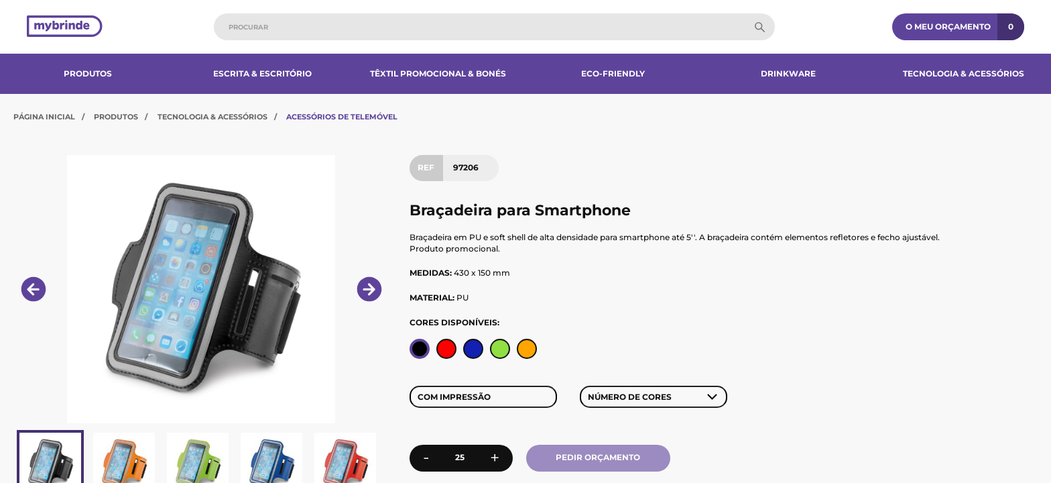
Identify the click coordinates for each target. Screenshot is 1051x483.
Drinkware (788, 73)
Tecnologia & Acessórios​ (963, 73)
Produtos (88, 73)
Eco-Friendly (613, 73)
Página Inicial (44, 116)
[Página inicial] (65, 27)
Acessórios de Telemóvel (341, 116)
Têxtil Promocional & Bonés (438, 73)
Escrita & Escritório (262, 73)
